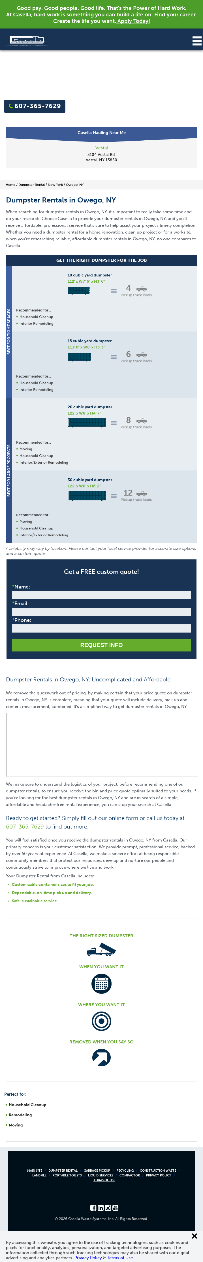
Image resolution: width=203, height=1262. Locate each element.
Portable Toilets (67, 1175)
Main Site (34, 1170)
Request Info (101, 645)
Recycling (125, 1170)
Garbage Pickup (97, 1170)
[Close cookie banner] (194, 1236)
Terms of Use (104, 1180)
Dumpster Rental (63, 1170)
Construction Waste (158, 1170)
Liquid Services (100, 1175)
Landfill (39, 1175)
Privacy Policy (158, 1175)
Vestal (101, 148)
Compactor (129, 1175)
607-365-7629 (37, 106)
